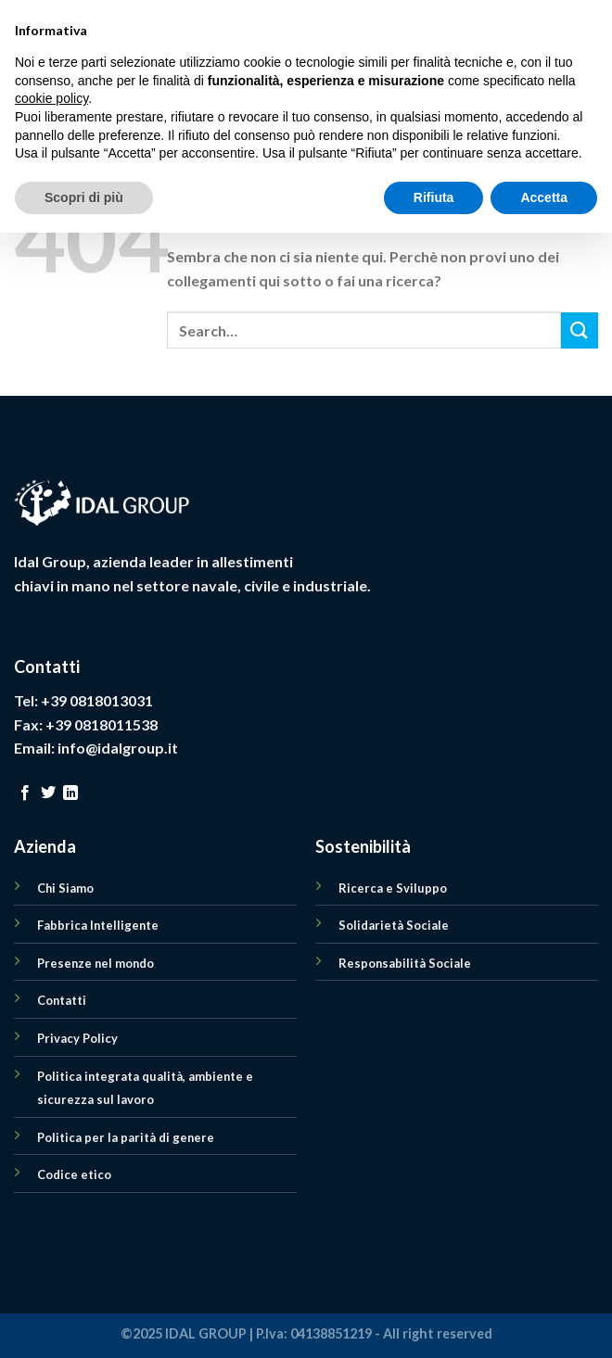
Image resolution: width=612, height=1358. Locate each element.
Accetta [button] (543, 1321)
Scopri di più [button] (84, 1321)
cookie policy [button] (51, 1223)
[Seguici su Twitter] (48, 793)
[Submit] (579, 330)
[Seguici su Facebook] (25, 793)
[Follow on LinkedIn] (70, 793)
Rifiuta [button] (434, 1321)
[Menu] (25, 69)
